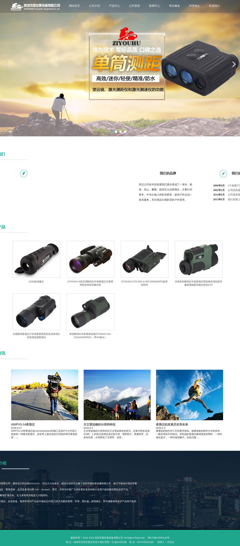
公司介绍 (94, 5)
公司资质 (134, 5)
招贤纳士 (194, 5)
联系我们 (214, 5)
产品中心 (114, 5)
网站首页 (74, 5)
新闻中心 (154, 5)
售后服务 (174, 5)
